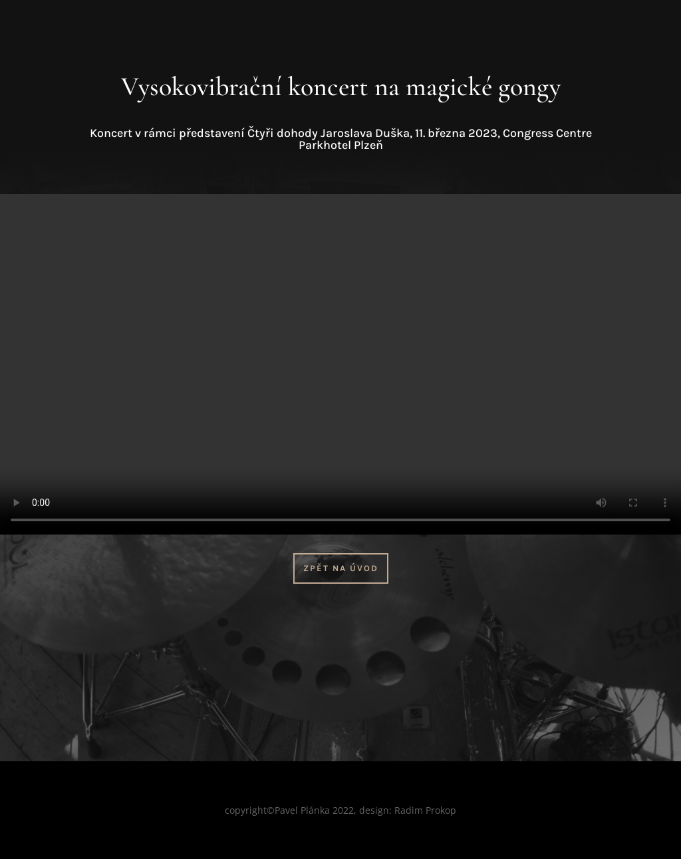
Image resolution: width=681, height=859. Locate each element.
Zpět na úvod (340, 568)
